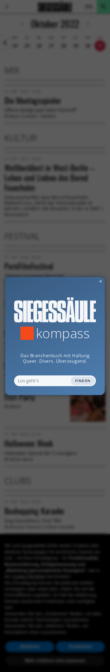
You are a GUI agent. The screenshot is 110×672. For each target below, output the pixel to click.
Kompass (63, 333)
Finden (83, 380)
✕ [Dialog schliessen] (87, 281)
